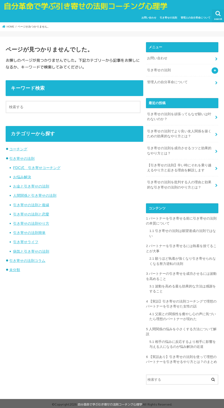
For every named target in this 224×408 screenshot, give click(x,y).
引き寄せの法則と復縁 (31, 205)
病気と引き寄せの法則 (31, 251)
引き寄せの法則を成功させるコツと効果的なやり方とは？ (179, 150)
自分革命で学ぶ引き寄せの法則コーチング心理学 (85, 6)
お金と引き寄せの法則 (31, 186)
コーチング (18, 149)
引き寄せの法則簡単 (29, 233)
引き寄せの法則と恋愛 (31, 214)
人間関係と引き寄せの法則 (34, 195)
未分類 (14, 270)
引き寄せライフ (25, 242)
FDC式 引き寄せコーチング (36, 168)
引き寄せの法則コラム (27, 261)
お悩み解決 (22, 177)
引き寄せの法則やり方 (31, 223)
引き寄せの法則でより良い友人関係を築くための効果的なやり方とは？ (179, 133)
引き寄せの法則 (168, 17)
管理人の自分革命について (195, 17)
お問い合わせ (148, 17)
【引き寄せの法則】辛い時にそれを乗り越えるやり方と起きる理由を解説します (179, 167)
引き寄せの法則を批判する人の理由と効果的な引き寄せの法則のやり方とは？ (179, 184)
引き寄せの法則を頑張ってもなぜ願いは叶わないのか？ (179, 116)
